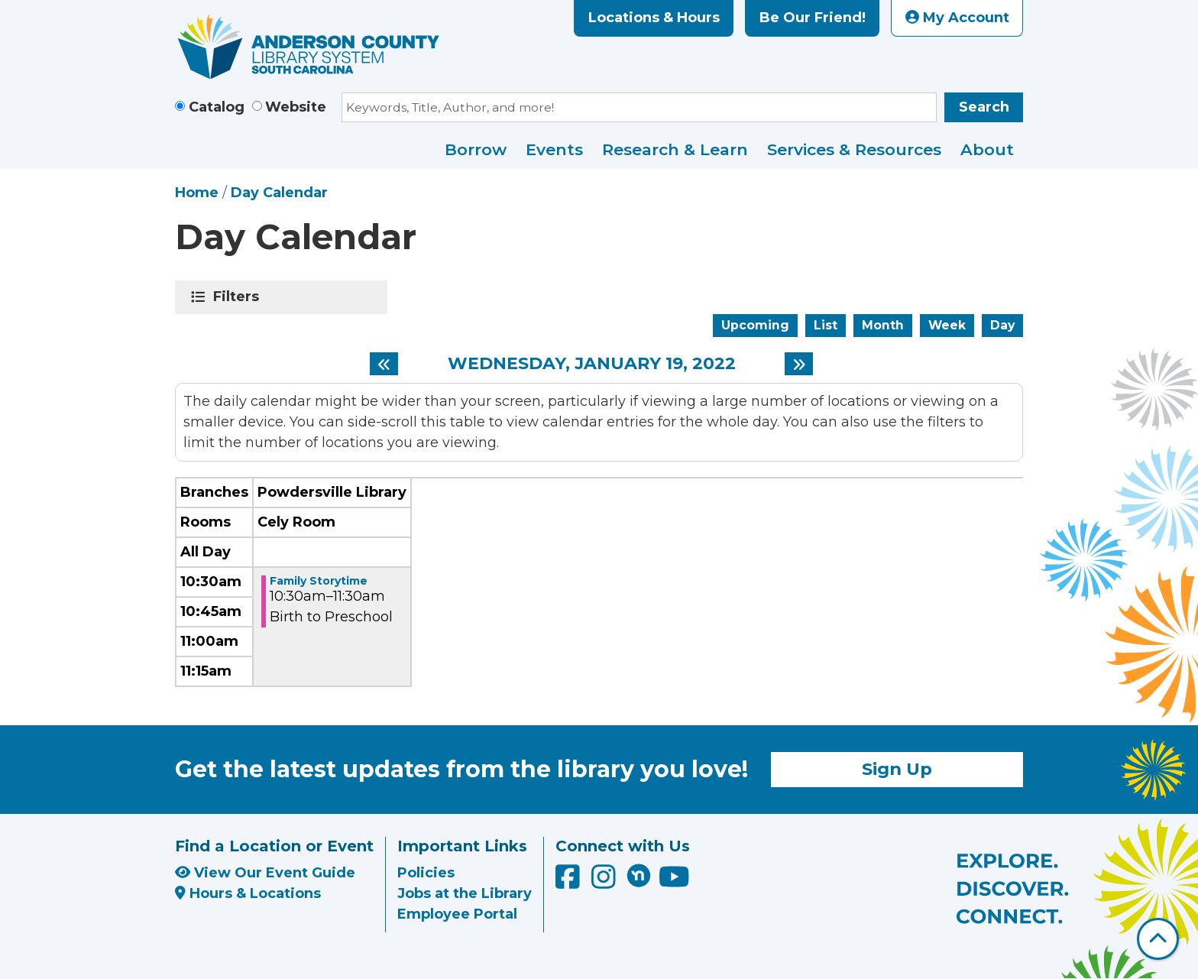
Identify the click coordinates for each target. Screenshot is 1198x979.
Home (197, 192)
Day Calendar (279, 192)
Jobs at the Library (464, 893)
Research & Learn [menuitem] (675, 149)
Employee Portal (457, 914)
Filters (238, 296)
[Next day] (799, 363)
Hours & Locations (248, 893)
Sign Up (897, 769)
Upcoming (755, 325)
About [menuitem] (987, 149)
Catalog (216, 107)
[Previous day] (384, 363)
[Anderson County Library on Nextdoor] (639, 875)
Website (295, 107)
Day (1002, 325)
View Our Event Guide (265, 872)
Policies (426, 872)
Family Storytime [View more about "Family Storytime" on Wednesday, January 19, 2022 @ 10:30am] (318, 580)
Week (947, 325)
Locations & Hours (654, 17)
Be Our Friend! (812, 17)
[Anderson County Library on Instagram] (605, 882)
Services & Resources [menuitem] (854, 149)
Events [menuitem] (554, 149)
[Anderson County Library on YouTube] (674, 882)
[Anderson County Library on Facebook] (569, 882)
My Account (957, 17)
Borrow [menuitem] (476, 149)
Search (984, 107)
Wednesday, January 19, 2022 (592, 364)
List (825, 325)
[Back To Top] (1158, 939)
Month (883, 325)
